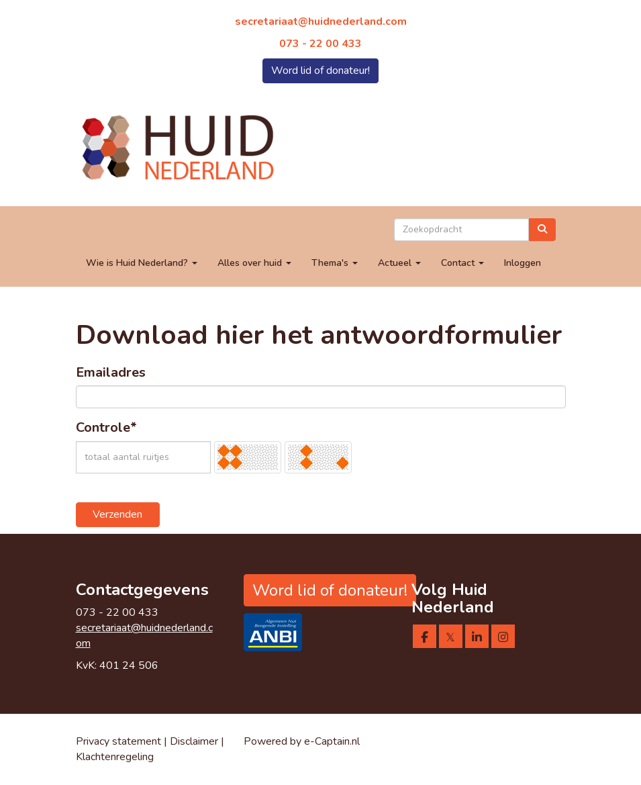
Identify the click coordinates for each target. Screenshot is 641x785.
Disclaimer (195, 741)
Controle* (106, 427)
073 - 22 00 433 (320, 43)
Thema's (334, 263)
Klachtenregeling (115, 756)
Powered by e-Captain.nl (302, 741)
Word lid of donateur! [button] (320, 70)
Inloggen (522, 263)
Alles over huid (254, 263)
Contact (462, 263)
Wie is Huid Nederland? (141, 263)
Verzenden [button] (117, 514)
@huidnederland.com (321, 21)
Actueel (399, 263)
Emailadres (111, 372)
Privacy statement (118, 741)
